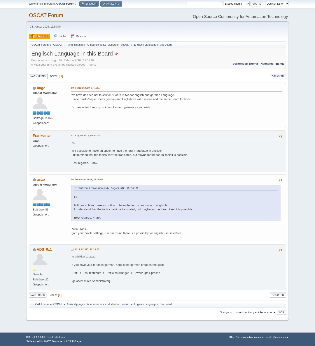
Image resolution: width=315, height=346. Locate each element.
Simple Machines (56, 337)
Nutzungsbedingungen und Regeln (254, 337)
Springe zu (226, 312)
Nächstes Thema (272, 63)
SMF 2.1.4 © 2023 (36, 337)
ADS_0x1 (44, 249)
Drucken (278, 76)
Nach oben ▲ (281, 337)
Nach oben (37, 295)
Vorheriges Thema (245, 63)
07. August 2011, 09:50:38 (85, 135)
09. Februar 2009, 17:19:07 (85, 88)
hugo (41, 88)
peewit (125, 44)
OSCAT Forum (46, 15)
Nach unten (38, 76)
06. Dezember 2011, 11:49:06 (87, 179)
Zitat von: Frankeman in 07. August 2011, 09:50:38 (107, 188)
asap (41, 179)
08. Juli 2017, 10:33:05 (87, 249)
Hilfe (231, 337)
